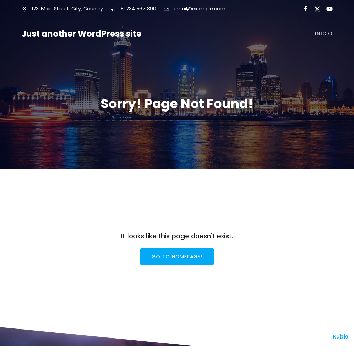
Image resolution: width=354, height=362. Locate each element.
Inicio (324, 33)
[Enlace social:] (302, 9)
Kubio (340, 337)
